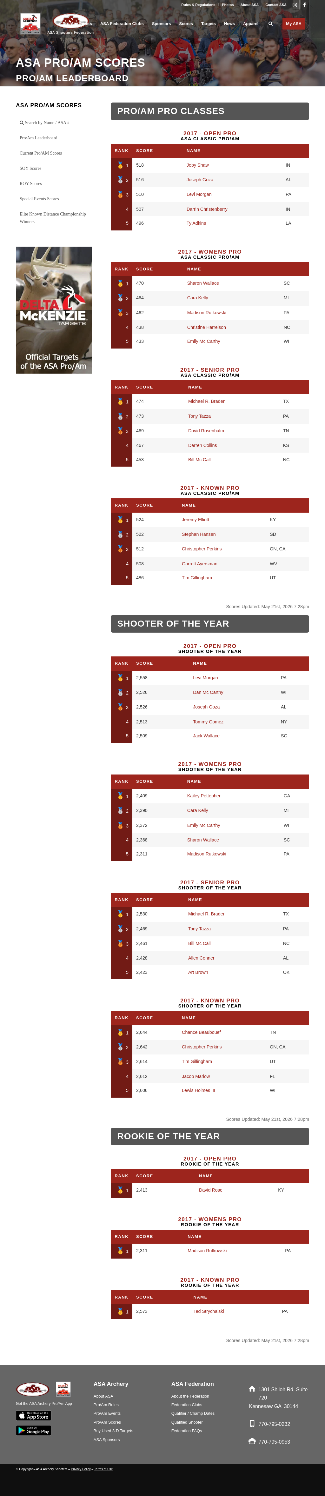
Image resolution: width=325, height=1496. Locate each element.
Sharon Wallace (203, 283)
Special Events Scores (39, 198)
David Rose (210, 1190)
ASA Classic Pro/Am (210, 136)
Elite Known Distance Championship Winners (53, 218)
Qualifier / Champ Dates (193, 1413)
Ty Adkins (196, 223)
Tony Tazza (199, 416)
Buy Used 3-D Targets (113, 1430)
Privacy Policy (81, 1469)
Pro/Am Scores (107, 1422)
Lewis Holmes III (198, 1090)
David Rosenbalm (206, 430)
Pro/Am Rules (106, 1404)
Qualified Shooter (187, 1422)
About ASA (250, 5)
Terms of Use (103, 1469)
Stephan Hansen (199, 534)
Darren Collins (202, 445)
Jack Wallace (206, 735)
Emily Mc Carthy (203, 341)
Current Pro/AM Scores (41, 153)
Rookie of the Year (210, 1161)
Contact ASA (276, 5)
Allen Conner (201, 958)
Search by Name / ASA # (45, 122)
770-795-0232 (274, 1424)
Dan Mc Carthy (208, 692)
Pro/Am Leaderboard (38, 138)
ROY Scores (31, 183)
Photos (228, 5)
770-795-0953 (274, 1442)
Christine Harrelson (206, 327)
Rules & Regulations (198, 5)
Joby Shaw (198, 165)
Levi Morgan (199, 194)
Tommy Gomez (208, 721)
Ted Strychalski (209, 1311)
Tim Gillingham (197, 577)
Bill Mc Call (199, 459)
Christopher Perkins (202, 548)
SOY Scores (30, 168)
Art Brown (198, 972)
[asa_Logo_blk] (58, 24)
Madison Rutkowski (206, 312)
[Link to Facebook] (304, 5)
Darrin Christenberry (207, 209)
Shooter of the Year (210, 648)
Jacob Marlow (196, 1076)
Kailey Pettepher (204, 795)
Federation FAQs (186, 1430)
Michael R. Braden (207, 401)
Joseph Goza (200, 179)
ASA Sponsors (107, 1439)
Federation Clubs (186, 1404)
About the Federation (190, 1396)
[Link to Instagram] (294, 5)
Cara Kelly (197, 297)
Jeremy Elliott (195, 519)
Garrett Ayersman (199, 563)
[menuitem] (198, 4)
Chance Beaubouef (201, 1032)
